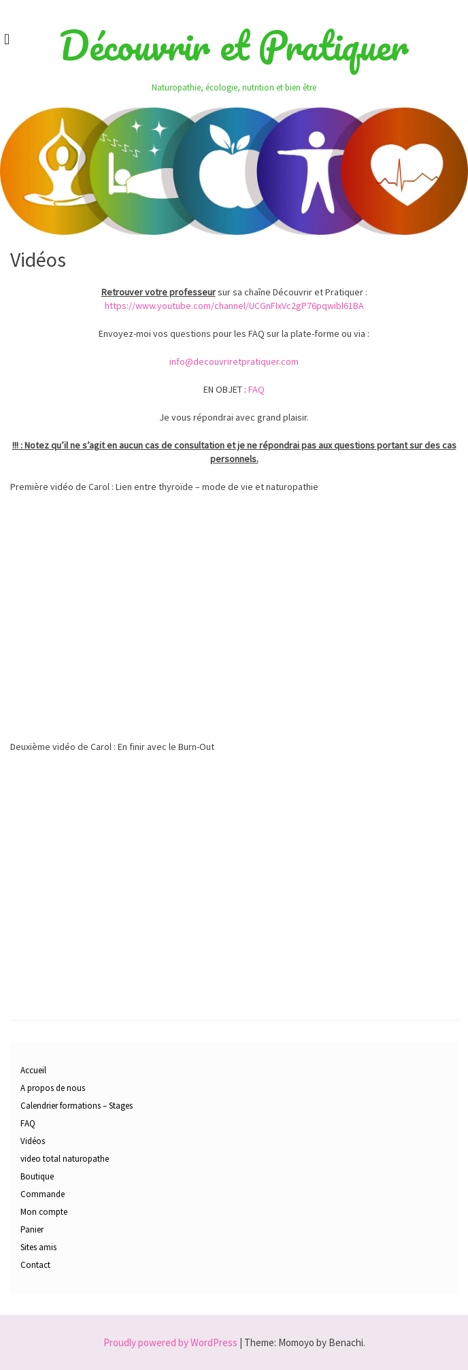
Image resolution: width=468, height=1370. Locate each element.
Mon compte (43, 1212)
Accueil (33, 1070)
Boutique (37, 1176)
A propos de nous (52, 1088)
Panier (32, 1229)
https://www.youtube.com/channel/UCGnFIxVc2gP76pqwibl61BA (234, 305)
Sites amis (38, 1247)
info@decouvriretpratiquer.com (234, 361)
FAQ (256, 389)
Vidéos (32, 1141)
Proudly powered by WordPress (170, 1342)
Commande (42, 1194)
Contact (35, 1265)
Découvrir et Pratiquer (234, 45)
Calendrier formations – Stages (76, 1105)
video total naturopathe (64, 1158)
